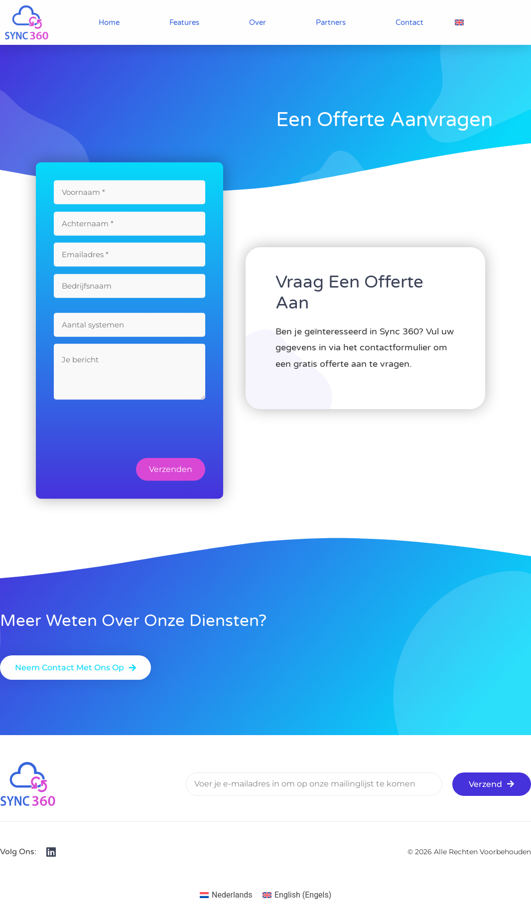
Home (109, 22)
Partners (331, 22)
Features (184, 22)
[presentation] (129, 436)
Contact (409, 22)
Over (257, 22)
